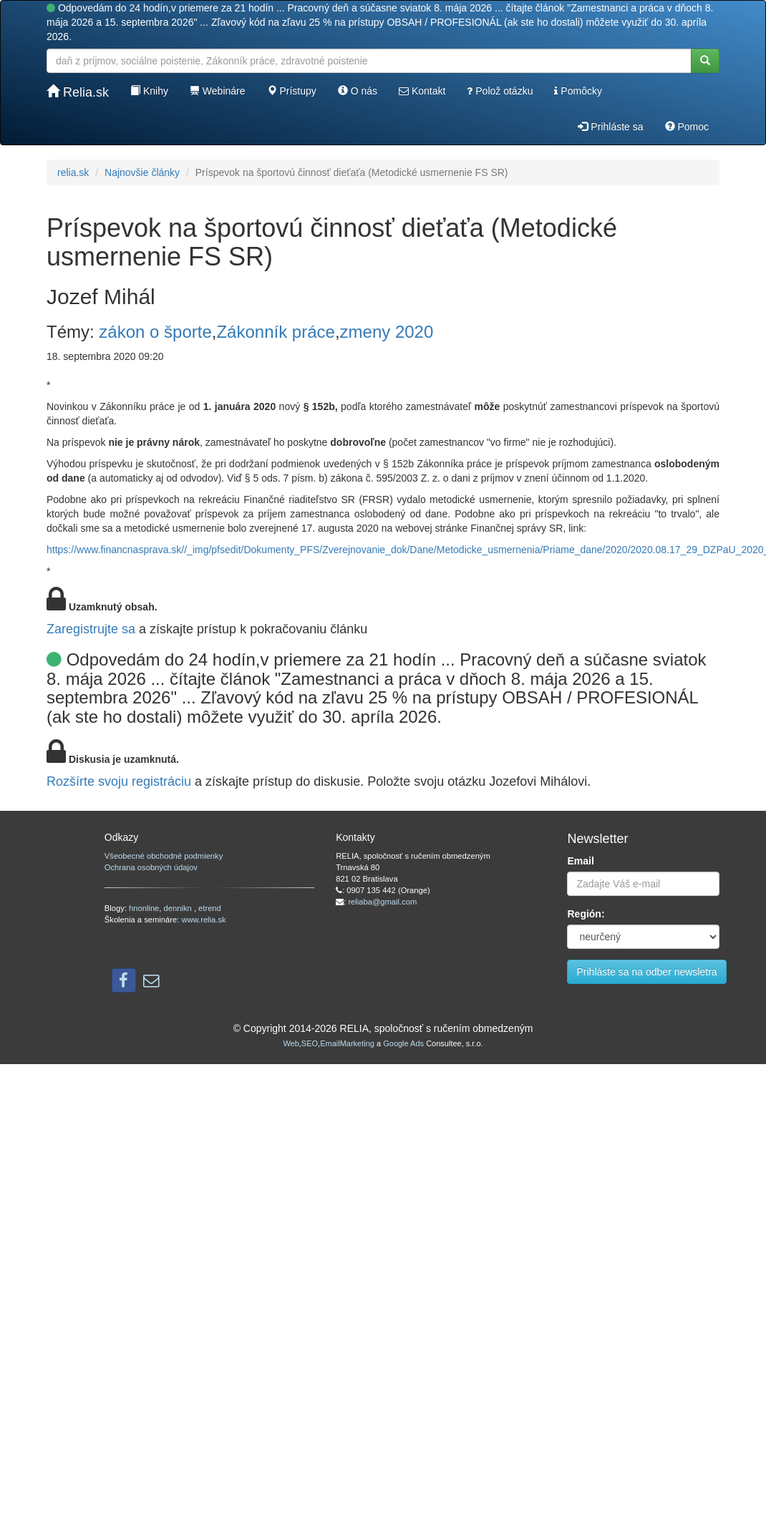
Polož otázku (500, 91)
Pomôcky (577, 91)
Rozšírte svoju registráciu (119, 781)
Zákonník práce (275, 331)
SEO (309, 1043)
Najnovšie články (142, 172)
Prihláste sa (610, 126)
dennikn (179, 908)
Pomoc (687, 126)
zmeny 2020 (387, 331)
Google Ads (403, 1043)
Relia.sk (78, 91)
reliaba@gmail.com (382, 901)
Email (580, 861)
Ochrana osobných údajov (151, 867)
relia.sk (73, 172)
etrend (209, 908)
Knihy (149, 91)
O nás (357, 91)
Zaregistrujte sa (91, 629)
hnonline (144, 908)
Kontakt (422, 91)
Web (291, 1043)
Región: (585, 914)
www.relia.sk (203, 919)
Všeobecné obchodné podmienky (164, 856)
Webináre (218, 91)
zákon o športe (155, 331)
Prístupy (291, 91)
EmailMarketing (347, 1043)
